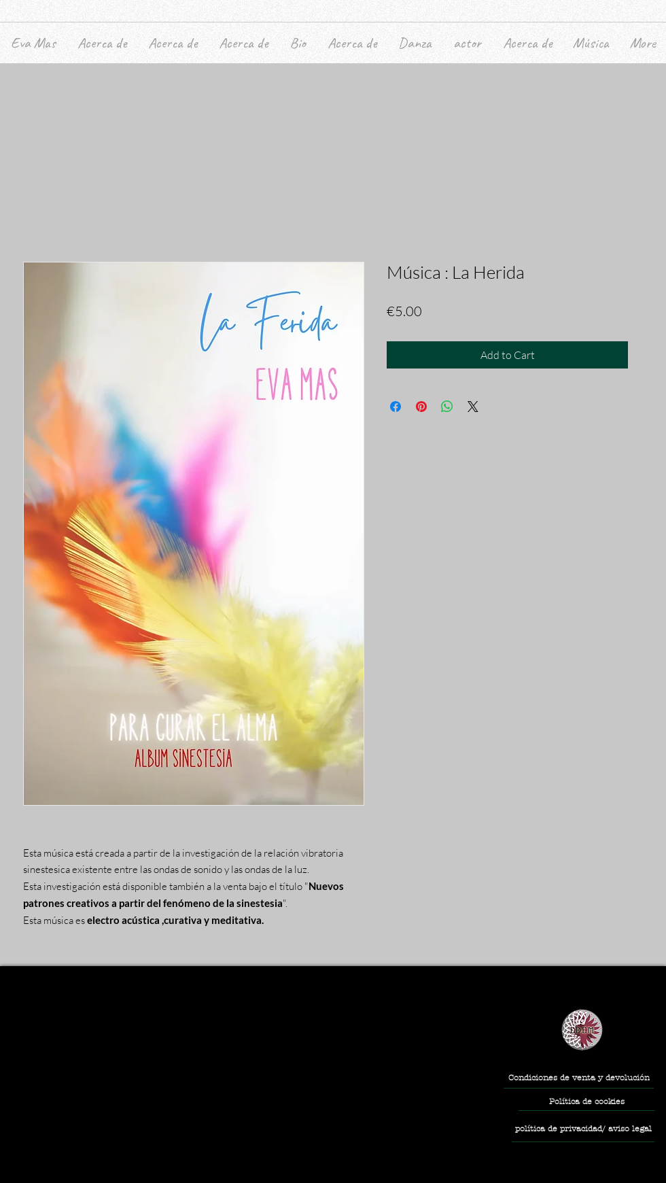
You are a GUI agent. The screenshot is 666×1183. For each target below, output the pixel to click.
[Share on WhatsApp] (447, 406)
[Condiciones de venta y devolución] (579, 1077)
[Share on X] (473, 406)
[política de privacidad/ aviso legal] (583, 1129)
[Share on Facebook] (395, 406)
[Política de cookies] (586, 1102)
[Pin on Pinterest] (421, 406)
